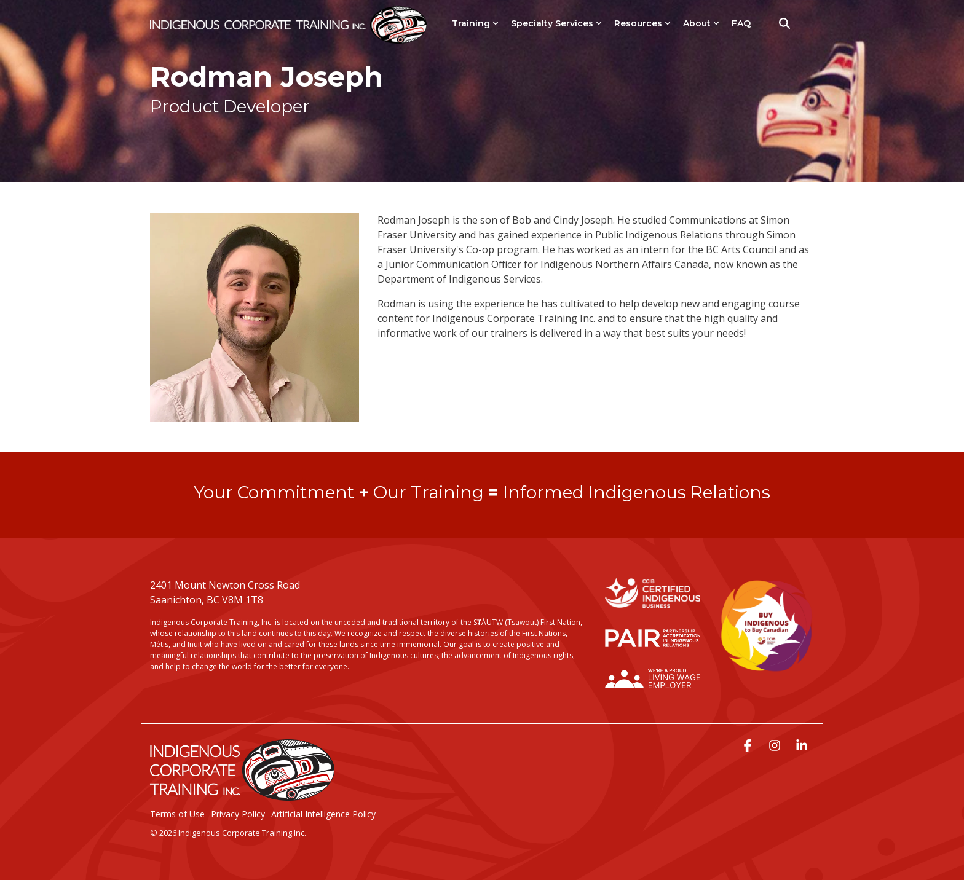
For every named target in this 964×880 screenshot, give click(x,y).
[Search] (784, 23)
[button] (748, 746)
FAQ (741, 23)
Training (475, 23)
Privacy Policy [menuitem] (238, 814)
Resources (642, 23)
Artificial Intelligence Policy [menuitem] (323, 814)
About (701, 23)
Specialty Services (556, 23)
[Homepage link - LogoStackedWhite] (242, 795)
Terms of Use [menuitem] (177, 814)
